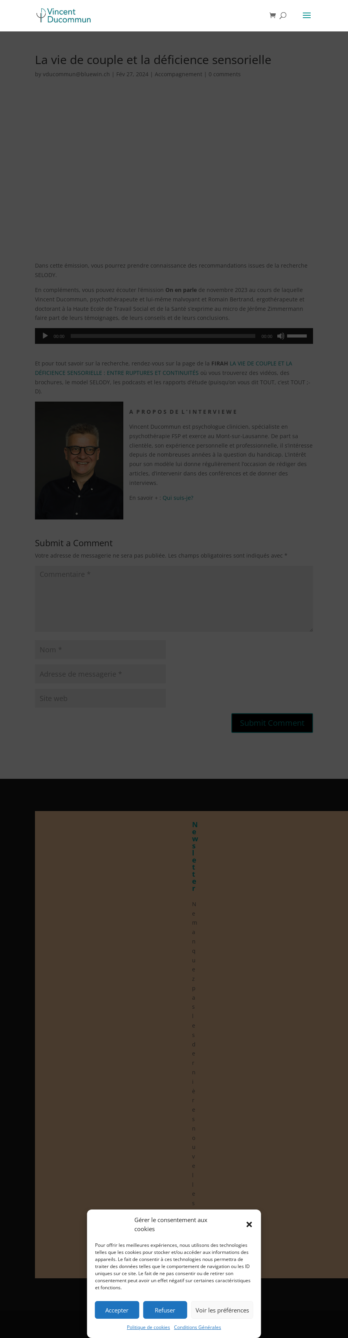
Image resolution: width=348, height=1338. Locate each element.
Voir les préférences (222, 1310)
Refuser (165, 1310)
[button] (249, 1224)
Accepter (116, 1310)
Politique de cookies (148, 1327)
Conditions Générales (197, 1327)
